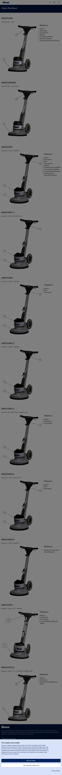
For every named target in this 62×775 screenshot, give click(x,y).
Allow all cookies (31, 760)
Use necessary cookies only (31, 765)
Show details (56, 771)
